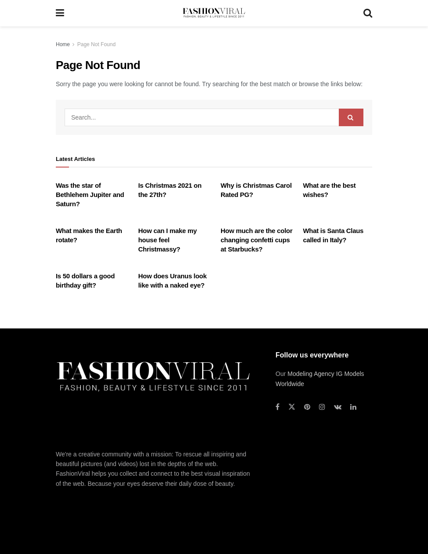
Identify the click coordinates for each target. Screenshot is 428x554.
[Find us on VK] (337, 407)
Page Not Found (96, 44)
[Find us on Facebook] (277, 407)
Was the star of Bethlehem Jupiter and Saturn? (90, 195)
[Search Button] (367, 13)
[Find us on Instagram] (322, 407)
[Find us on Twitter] (291, 407)
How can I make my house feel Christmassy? (167, 240)
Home (63, 44)
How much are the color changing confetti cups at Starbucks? (256, 240)
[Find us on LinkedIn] (353, 407)
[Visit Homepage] (214, 13)
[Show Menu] (60, 13)
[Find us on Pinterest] (307, 407)
